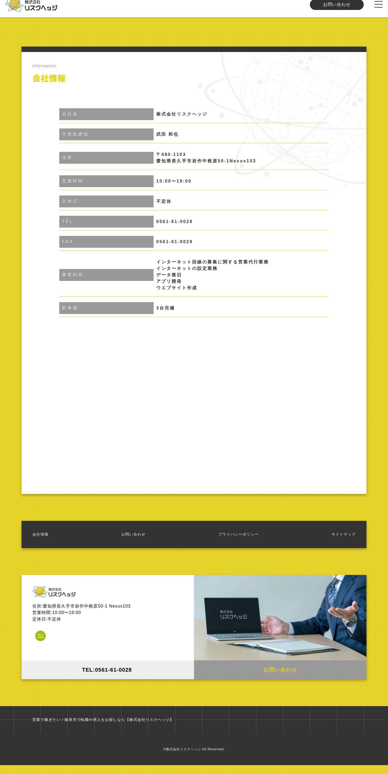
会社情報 (40, 540)
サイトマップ (343, 540)
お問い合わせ (337, 10)
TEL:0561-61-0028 (108, 675)
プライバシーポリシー (238, 540)
